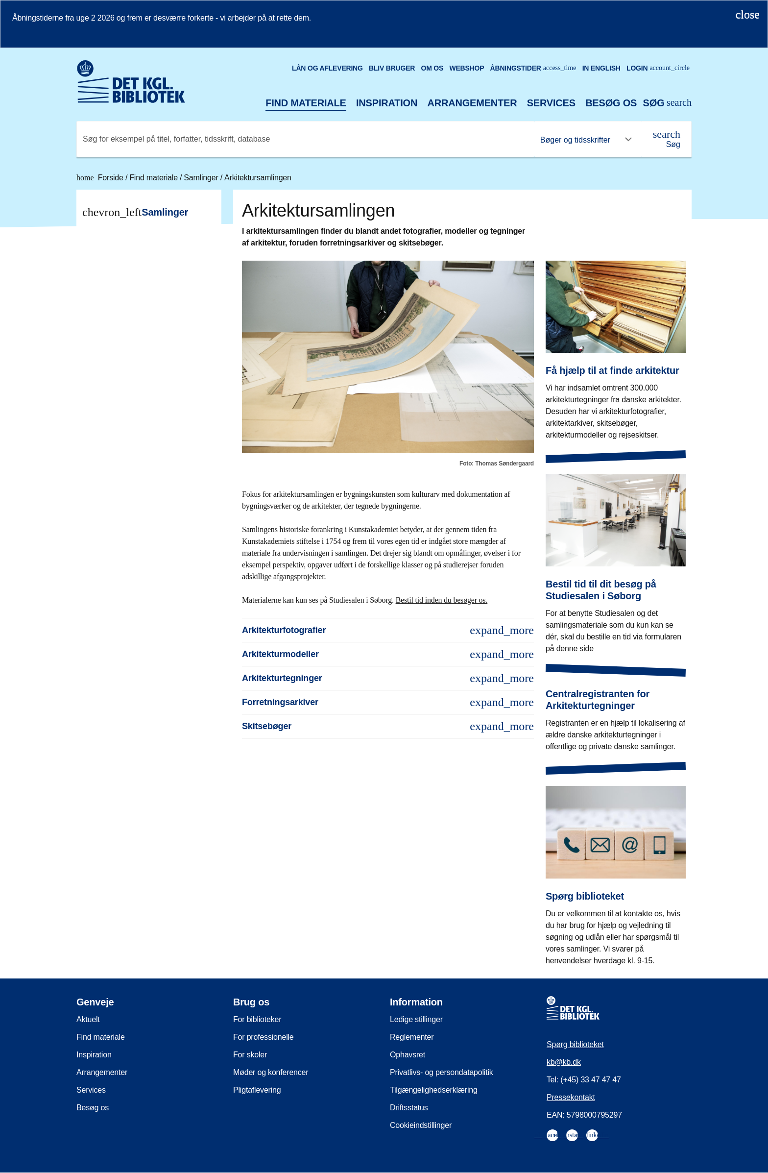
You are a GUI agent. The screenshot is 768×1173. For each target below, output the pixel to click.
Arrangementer (472, 103)
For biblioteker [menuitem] (257, 1019)
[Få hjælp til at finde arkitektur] (616, 343)
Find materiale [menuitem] (100, 1037)
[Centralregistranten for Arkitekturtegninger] (616, 712)
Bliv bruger (392, 68)
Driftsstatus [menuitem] (409, 1107)
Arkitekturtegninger (388, 678)
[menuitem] (552, 1135)
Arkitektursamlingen (257, 177)
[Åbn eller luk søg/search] (667, 103)
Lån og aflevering (327, 68)
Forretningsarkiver (388, 702)
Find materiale (305, 103)
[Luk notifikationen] (748, 14)
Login (658, 68)
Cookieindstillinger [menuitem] (421, 1125)
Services (551, 103)
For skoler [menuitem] (250, 1055)
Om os (432, 68)
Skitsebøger (388, 726)
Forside (100, 177)
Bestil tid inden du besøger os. (442, 600)
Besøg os (611, 103)
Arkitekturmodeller (388, 654)
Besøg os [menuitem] (92, 1107)
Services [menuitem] (91, 1090)
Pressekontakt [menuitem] (571, 1097)
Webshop (466, 68)
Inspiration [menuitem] (94, 1055)
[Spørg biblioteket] (616, 868)
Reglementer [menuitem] (411, 1037)
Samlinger (202, 177)
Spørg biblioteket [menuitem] (575, 1044)
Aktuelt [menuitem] (88, 1019)
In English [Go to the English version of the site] (601, 68)
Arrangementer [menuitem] (101, 1072)
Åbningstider (533, 68)
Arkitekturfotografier (388, 630)
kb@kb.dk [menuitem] (564, 1062)
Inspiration (386, 103)
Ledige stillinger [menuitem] (416, 1019)
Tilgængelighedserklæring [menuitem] (434, 1090)
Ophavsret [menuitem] (407, 1055)
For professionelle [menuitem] (263, 1037)
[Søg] (666, 139)
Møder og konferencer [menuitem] (270, 1072)
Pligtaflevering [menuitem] (257, 1090)
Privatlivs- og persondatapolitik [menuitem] (441, 1072)
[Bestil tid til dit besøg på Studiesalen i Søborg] (616, 556)
